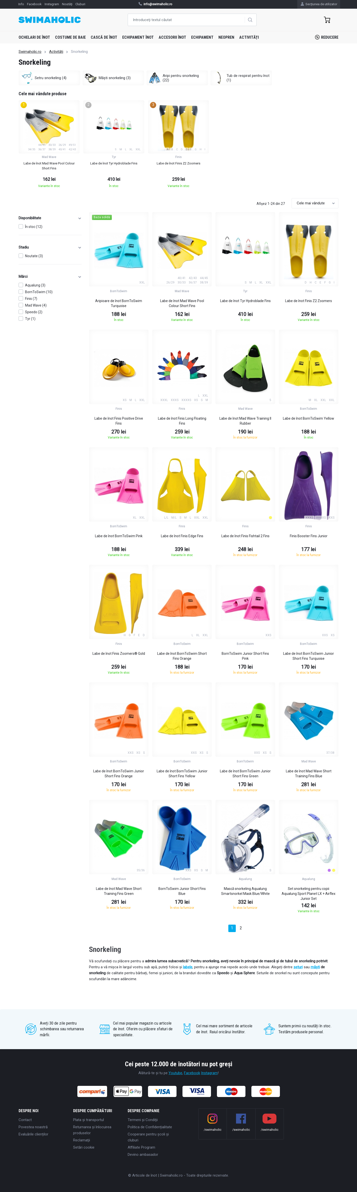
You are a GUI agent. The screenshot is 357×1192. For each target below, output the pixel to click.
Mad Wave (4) (36, 305)
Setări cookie (83, 1147)
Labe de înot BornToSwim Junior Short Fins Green (245, 773)
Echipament (202, 37)
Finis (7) (31, 299)
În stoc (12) (33, 227)
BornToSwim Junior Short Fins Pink (245, 656)
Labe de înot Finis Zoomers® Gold (118, 654)
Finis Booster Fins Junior (308, 536)
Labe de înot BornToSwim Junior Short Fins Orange (118, 773)
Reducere (326, 37)
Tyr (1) (30, 319)
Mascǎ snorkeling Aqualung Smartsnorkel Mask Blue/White (245, 891)
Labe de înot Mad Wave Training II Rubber (245, 420)
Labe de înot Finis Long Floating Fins (182, 420)
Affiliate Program (141, 1147)
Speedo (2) (33, 312)
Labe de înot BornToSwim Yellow (308, 418)
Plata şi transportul (88, 1120)
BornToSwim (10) (39, 292)
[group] (49, 145)
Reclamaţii (81, 1140)
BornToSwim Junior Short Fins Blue (182, 891)
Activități (249, 37)
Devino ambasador (143, 1154)
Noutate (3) (34, 256)
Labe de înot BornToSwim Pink (119, 536)
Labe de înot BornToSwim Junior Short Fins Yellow (182, 773)
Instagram (209, 1073)
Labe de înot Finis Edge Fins (182, 536)
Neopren (226, 37)
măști (315, 967)
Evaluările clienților (33, 1134)
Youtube (175, 1073)
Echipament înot (138, 37)
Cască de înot (104, 37)
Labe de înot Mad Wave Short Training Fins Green (119, 891)
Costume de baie (70, 37)
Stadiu (50, 247)
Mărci (50, 276)
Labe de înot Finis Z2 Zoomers (308, 301)
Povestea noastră (33, 1127)
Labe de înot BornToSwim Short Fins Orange (182, 656)
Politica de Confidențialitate (150, 1127)
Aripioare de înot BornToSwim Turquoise (118, 303)
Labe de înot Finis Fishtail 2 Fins (245, 536)
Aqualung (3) (35, 285)
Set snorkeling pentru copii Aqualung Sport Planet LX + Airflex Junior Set (308, 894)
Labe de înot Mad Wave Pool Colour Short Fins (182, 303)
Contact (25, 1120)
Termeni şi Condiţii (143, 1120)
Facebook (192, 1073)
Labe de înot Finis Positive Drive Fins (118, 420)
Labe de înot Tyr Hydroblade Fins (245, 301)
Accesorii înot (172, 37)
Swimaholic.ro (30, 51)
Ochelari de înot (34, 37)
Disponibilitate (50, 218)
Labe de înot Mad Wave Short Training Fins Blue (308, 773)
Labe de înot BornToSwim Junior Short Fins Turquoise (308, 656)
